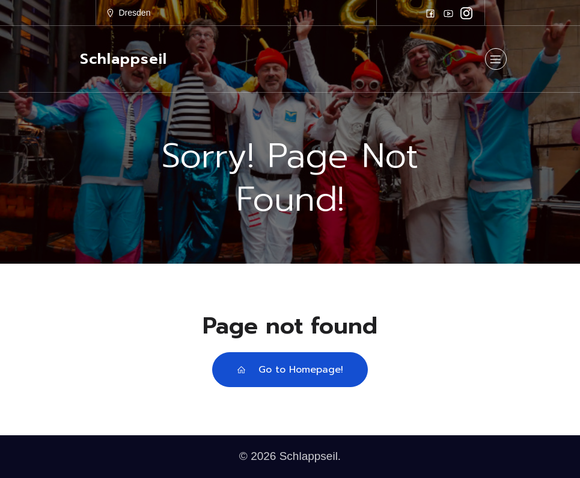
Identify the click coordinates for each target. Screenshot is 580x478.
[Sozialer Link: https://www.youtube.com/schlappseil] (448, 13)
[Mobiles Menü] (496, 59)
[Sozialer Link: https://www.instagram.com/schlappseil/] (466, 13)
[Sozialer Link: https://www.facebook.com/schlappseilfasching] (430, 13)
